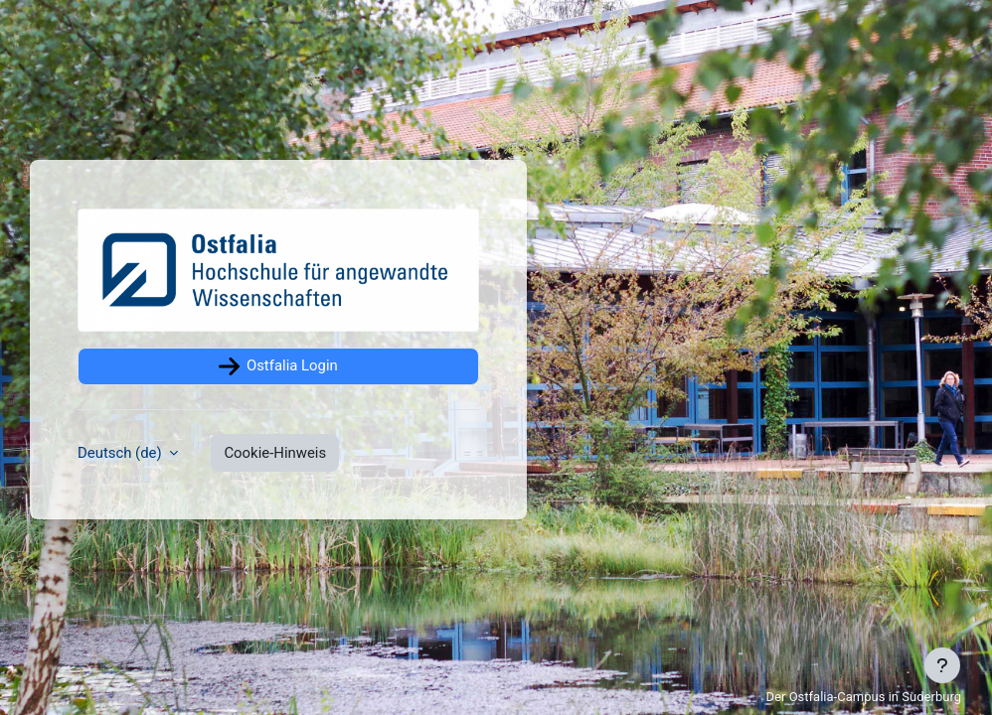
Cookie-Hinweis (275, 453)
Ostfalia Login (278, 366)
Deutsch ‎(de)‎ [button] (121, 453)
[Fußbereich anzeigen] (942, 665)
